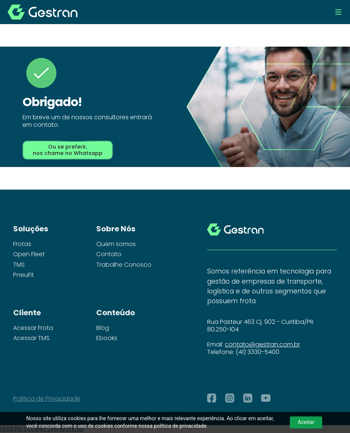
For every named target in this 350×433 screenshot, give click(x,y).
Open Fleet (29, 254)
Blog (102, 328)
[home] (42, 12)
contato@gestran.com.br (262, 344)
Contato (108, 254)
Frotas (22, 244)
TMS (19, 265)
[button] (338, 12)
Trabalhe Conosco (124, 265)
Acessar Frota (33, 328)
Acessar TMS (31, 338)
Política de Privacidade (46, 399)
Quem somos (116, 244)
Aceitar (306, 422)
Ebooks (106, 338)
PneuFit (23, 275)
